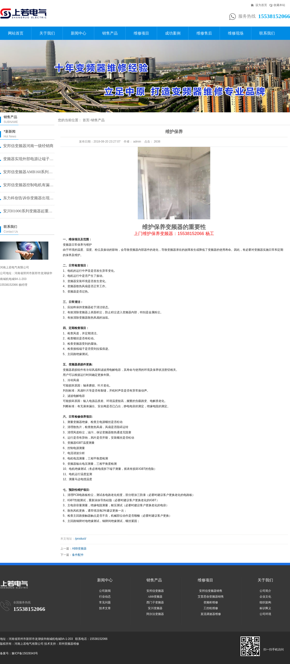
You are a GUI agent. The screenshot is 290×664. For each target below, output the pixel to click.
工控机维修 (210, 608)
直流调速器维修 (211, 614)
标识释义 (265, 608)
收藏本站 (279, 5)
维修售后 (204, 33)
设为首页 (261, 5)
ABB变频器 (79, 548)
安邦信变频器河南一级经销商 (28, 146)
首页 (86, 120)
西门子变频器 (155, 602)
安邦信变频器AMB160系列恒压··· (28, 172)
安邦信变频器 (155, 591)
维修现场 (235, 33)
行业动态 (105, 596)
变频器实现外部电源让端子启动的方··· (28, 159)
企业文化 (265, 596)
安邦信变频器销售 (210, 591)
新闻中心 (78, 33)
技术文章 (105, 608)
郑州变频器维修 (69, 643)
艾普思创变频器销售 (211, 596)
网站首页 (15, 33)
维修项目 (141, 33)
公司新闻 (105, 591)
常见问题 (105, 602)
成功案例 (173, 33)
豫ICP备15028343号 (25, 653)
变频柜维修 (210, 602)
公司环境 (265, 614)
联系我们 (267, 33)
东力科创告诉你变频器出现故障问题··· (28, 198)
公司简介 (265, 591)
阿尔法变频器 (155, 614)
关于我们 (47, 33)
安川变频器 (155, 608)
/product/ (80, 538)
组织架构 (265, 602)
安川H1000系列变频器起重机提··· (28, 211)
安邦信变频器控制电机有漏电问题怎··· (28, 185)
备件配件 (78, 555)
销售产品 (110, 33)
